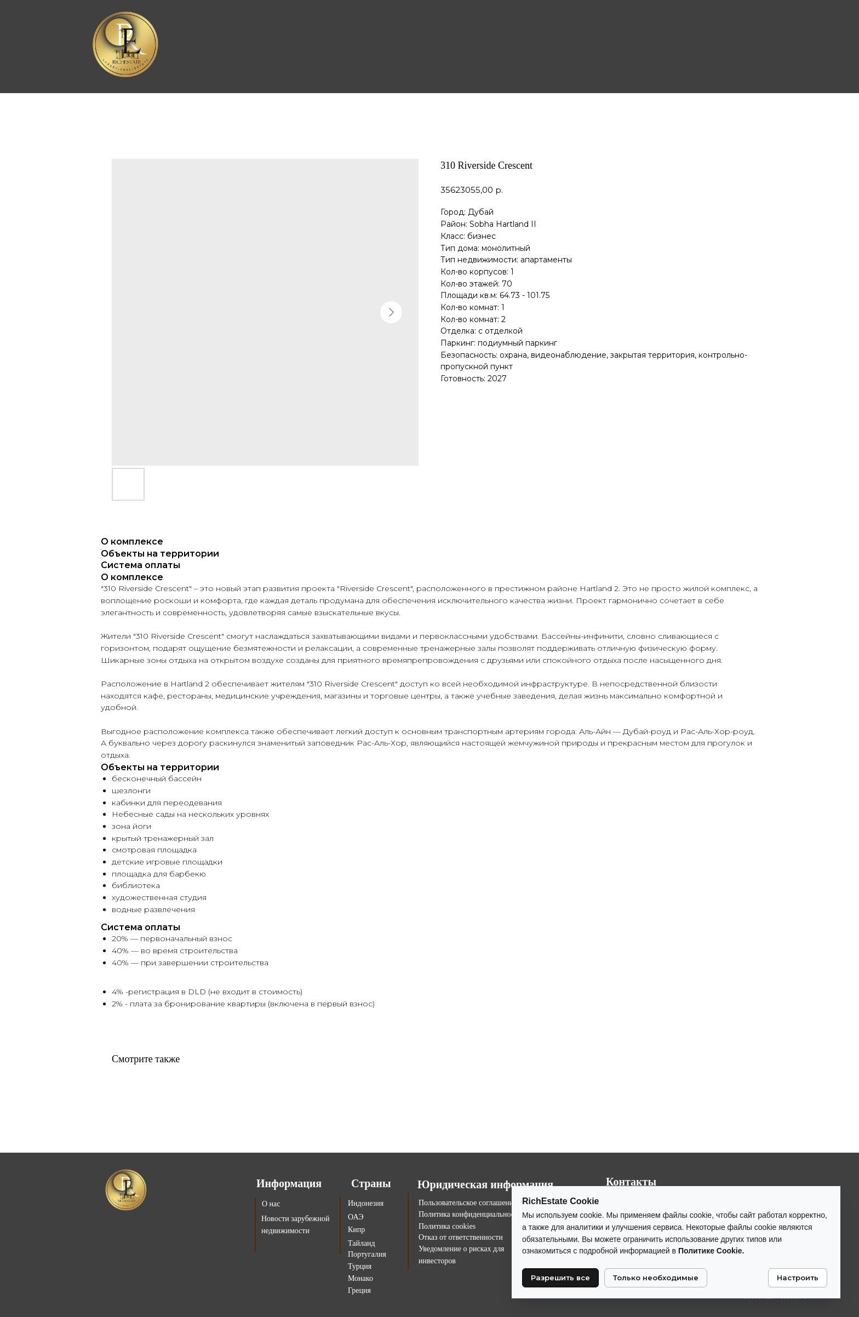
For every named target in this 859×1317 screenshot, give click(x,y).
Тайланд (361, 1243)
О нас (271, 1204)
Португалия (367, 1254)
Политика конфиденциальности (470, 1214)
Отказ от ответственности (461, 1237)
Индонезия (365, 1203)
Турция (359, 1266)
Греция (359, 1290)
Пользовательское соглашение (468, 1203)
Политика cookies (447, 1226)
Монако (360, 1278)
